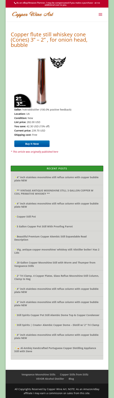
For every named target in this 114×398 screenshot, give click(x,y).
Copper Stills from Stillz (74, 374)
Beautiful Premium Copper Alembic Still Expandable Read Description (50, 238)
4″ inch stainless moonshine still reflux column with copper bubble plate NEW (56, 179)
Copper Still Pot (26, 216)
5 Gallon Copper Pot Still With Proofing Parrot (45, 226)
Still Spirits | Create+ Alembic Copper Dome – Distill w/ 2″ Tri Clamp (58, 325)
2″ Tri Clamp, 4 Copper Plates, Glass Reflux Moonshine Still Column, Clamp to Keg (56, 277)
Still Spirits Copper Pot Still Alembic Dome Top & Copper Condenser (58, 315)
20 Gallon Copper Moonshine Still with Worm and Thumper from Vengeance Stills (54, 264)
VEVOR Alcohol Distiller (50, 378)
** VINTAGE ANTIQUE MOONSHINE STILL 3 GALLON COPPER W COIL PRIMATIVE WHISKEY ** (53, 192)
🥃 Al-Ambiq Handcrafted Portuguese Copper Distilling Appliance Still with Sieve (55, 349)
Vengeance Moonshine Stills (38, 374)
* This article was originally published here (34, 151)
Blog (71, 378)
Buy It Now (32, 143)
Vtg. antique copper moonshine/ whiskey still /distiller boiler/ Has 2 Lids (56, 251)
